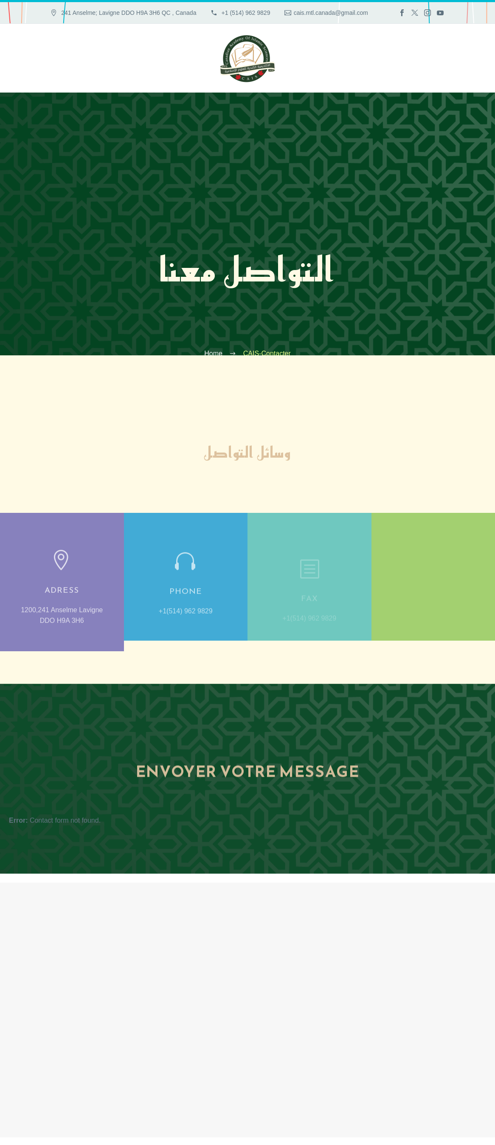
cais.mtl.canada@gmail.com (331, 12)
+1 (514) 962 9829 (245, 12)
